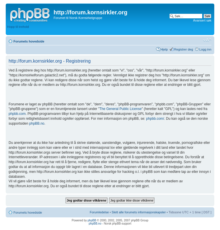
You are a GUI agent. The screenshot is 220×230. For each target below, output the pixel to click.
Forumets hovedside (28, 41)
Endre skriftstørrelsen (207, 40)
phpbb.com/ (155, 119)
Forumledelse (99, 212)
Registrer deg (183, 49)
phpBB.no (36, 123)
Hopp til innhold (18, 26)
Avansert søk (202, 20)
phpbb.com (17, 114)
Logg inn (205, 49)
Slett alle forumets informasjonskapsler (139, 212)
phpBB (92, 220)
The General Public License (120, 109)
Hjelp (164, 49)
